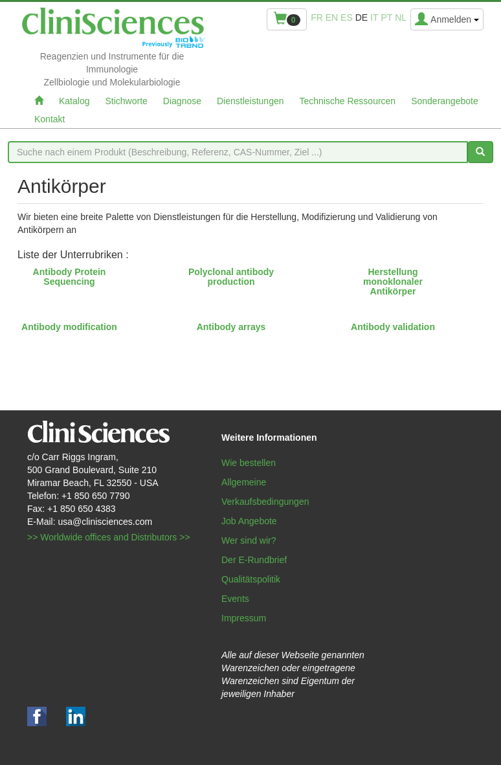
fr (317, 17)
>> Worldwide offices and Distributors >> (108, 537)
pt (386, 17)
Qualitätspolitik (250, 579)
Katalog (74, 101)
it (374, 17)
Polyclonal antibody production (231, 277)
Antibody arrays (231, 327)
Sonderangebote (444, 101)
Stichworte (126, 101)
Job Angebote (249, 521)
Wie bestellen (248, 463)
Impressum (243, 618)
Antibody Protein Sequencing (69, 277)
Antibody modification (69, 327)
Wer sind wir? (248, 540)
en (332, 17)
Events (235, 598)
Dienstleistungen (250, 101)
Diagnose (182, 101)
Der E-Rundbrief (254, 560)
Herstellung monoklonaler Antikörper (393, 281)
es (346, 17)
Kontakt (49, 119)
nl (400, 17)
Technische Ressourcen (348, 101)
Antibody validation (393, 327)
